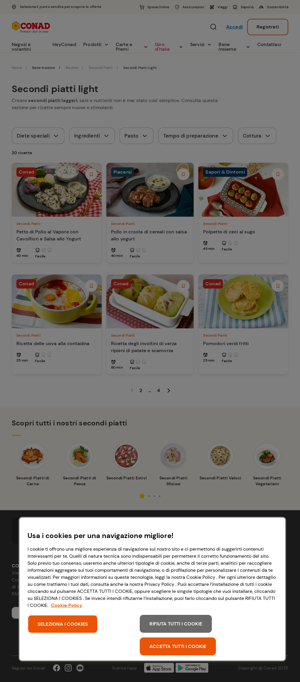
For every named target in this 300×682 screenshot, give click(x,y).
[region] (152, 589)
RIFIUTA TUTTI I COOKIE (175, 624)
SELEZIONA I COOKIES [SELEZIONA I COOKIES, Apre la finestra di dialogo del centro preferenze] (63, 624)
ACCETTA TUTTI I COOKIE (177, 646)
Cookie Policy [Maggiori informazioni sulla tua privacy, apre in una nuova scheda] (66, 605)
